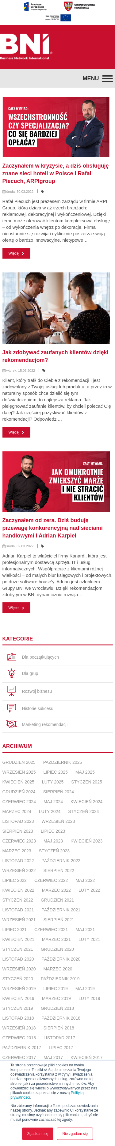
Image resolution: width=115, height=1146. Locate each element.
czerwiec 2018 (19, 1037)
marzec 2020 (57, 968)
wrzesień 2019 (19, 988)
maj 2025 (85, 772)
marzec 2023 (16, 850)
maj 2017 (53, 1057)
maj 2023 (53, 841)
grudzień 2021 (57, 900)
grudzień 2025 (19, 762)
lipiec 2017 (61, 1047)
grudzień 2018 (57, 1008)
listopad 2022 (18, 860)
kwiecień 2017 (86, 1057)
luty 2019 (89, 998)
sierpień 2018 (58, 1027)
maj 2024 (53, 801)
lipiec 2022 (14, 880)
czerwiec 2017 (19, 1057)
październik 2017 (21, 1047)
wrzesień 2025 (19, 772)
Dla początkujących (32, 657)
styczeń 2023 (54, 850)
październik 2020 (60, 959)
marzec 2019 (56, 998)
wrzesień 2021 (19, 919)
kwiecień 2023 (86, 841)
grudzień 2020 (57, 949)
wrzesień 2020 (19, 968)
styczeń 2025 (86, 781)
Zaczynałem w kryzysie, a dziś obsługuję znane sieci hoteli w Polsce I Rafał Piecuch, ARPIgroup (55, 173)
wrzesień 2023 (58, 821)
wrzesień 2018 (19, 1027)
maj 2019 (85, 988)
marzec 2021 (56, 939)
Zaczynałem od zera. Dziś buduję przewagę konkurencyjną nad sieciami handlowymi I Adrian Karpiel (52, 528)
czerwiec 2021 (51, 929)
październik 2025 (62, 762)
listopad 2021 (18, 909)
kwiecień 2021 (18, 939)
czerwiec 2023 (19, 841)
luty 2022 (89, 890)
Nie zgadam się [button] (75, 1134)
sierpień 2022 (58, 870)
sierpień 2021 (58, 919)
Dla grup (22, 673)
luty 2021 (89, 939)
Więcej (16, 253)
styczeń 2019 (17, 1008)
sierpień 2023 (17, 831)
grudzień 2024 (19, 791)
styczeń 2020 (17, 978)
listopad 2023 (18, 821)
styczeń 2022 (17, 900)
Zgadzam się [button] (37, 1134)
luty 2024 (50, 811)
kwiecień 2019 (18, 998)
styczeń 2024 (83, 811)
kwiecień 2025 (18, 781)
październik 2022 (60, 860)
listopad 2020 (18, 959)
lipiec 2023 (53, 831)
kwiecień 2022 (18, 890)
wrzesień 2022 (19, 870)
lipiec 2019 (55, 988)
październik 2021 (60, 909)
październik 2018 (60, 1018)
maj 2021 (85, 929)
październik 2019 (60, 978)
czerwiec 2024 (19, 801)
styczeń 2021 (17, 949)
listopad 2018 (18, 1018)
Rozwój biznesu (29, 691)
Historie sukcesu (30, 709)
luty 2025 (53, 781)
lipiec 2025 (55, 772)
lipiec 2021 (14, 929)
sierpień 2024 (58, 791)
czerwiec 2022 (51, 880)
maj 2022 (85, 880)
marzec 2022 (56, 890)
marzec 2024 (16, 811)
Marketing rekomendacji (37, 724)
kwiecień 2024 (86, 801)
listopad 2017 (59, 1037)
